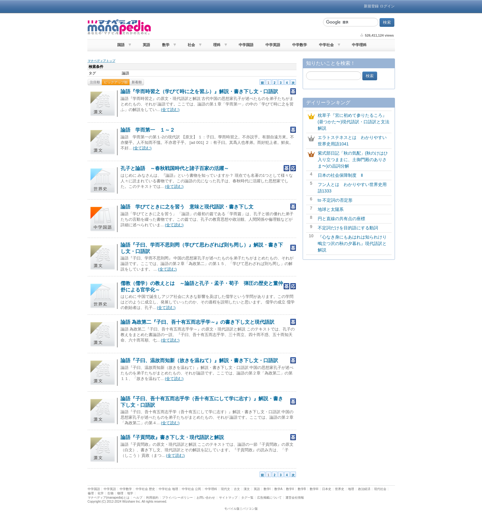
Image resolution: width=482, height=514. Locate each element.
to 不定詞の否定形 (335, 200)
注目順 (95, 82)
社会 (191, 45)
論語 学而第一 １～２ (148, 129)
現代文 (225, 489)
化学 (101, 493)
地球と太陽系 (331, 209)
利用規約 (152, 497)
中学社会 (326, 45)
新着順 (137, 82)
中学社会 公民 (191, 489)
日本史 (326, 489)
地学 (130, 493)
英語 (146, 45)
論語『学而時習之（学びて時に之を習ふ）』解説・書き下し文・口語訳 (199, 91)
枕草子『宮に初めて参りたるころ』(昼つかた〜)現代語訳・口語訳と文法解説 (353, 122)
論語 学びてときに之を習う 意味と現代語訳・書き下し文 (187, 206)
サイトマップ (228, 497)
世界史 (339, 489)
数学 (165, 45)
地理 (351, 489)
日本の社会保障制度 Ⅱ (340, 175)
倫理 (91, 493)
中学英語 (272, 45)
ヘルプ (137, 497)
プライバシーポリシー (177, 497)
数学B (302, 489)
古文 (237, 489)
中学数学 (299, 45)
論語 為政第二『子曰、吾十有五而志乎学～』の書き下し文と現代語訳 (197, 322)
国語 (121, 45)
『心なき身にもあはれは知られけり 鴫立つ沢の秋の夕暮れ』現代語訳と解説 (354, 243)
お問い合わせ (206, 497)
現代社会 (380, 489)
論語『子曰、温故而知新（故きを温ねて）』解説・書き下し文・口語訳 (199, 360)
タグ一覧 (247, 497)
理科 (217, 45)
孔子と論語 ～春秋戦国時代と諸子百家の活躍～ (175, 168)
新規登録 (371, 6)
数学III (314, 489)
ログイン (387, 6)
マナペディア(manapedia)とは (108, 497)
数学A (278, 489)
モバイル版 (232, 508)
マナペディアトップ (101, 60)
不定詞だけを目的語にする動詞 (348, 227)
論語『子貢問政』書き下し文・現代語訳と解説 (172, 437)
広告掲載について (269, 497)
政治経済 (364, 489)
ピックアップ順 (116, 82)
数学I (267, 489)
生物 (110, 493)
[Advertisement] (236, 27)
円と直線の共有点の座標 (341, 218)
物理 (120, 493)
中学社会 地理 (168, 489)
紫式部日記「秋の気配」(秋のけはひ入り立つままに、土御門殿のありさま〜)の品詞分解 (353, 159)
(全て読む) (170, 109)
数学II (290, 489)
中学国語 (246, 45)
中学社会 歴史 (145, 489)
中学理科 (359, 45)
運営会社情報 (294, 497)
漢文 (247, 489)
